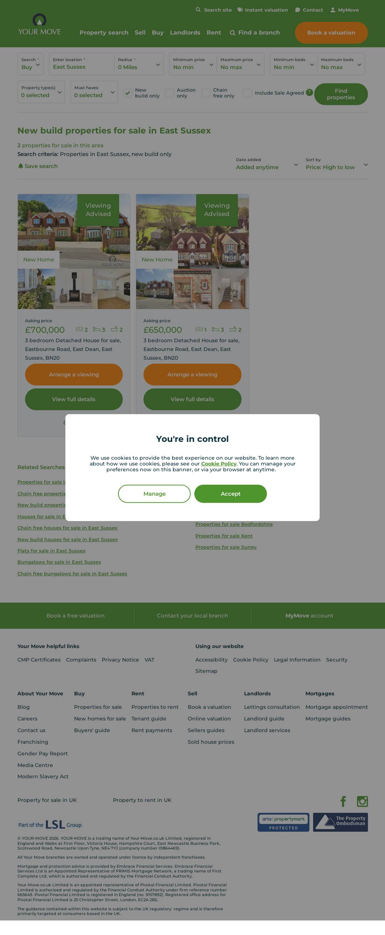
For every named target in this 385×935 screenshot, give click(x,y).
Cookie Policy (218, 463)
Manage (154, 493)
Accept (230, 493)
